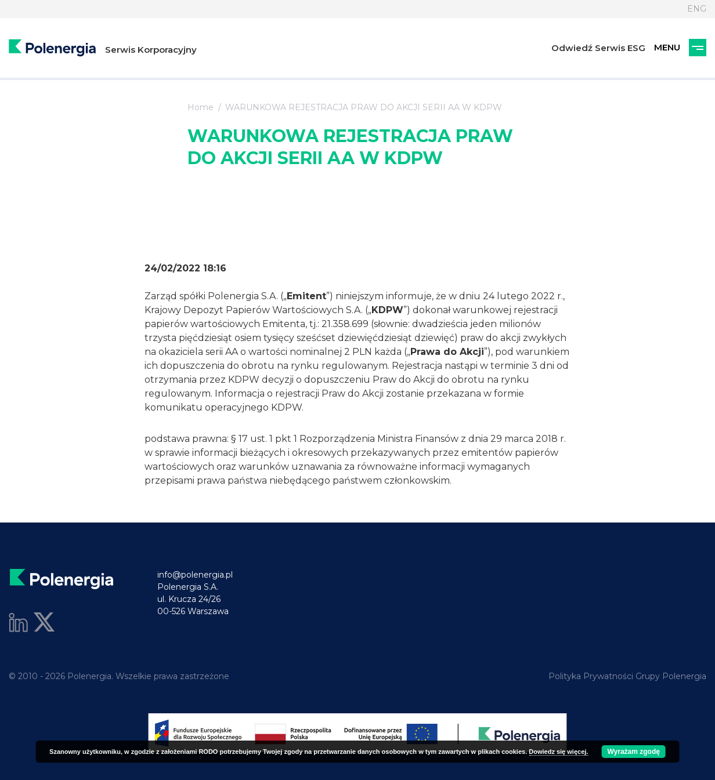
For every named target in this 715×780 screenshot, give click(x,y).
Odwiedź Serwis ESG (598, 47)
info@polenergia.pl (195, 574)
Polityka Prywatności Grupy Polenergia (627, 676)
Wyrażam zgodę (633, 752)
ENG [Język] (696, 8)
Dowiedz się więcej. (558, 751)
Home (200, 107)
